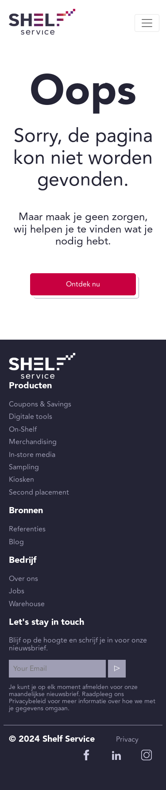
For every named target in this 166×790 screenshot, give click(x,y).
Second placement (39, 492)
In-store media (32, 454)
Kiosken (21, 479)
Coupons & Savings (40, 404)
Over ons (23, 578)
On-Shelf (23, 429)
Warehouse (27, 604)
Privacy (127, 739)
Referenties (27, 529)
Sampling (24, 467)
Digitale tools (30, 416)
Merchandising (33, 442)
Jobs (16, 591)
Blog (16, 542)
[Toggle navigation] (147, 23)
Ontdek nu (83, 284)
